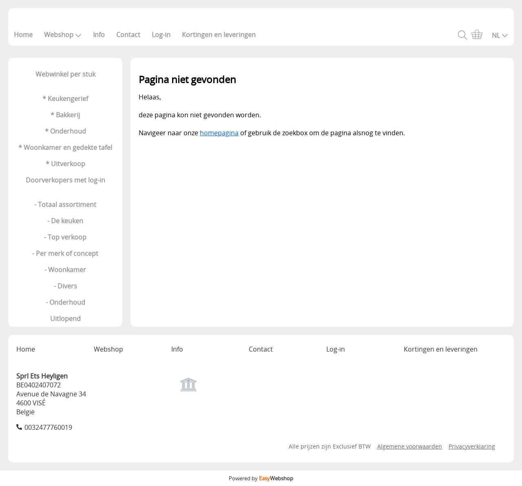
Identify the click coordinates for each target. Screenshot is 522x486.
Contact (128, 34)
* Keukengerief (65, 98)
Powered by (261, 478)
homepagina (219, 132)
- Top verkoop (65, 237)
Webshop (63, 34)
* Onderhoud (65, 131)
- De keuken (65, 220)
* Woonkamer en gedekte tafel (65, 147)
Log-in (161, 34)
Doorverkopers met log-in (65, 180)
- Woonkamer (65, 269)
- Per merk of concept (65, 253)
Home (23, 34)
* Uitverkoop (65, 163)
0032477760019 (48, 427)
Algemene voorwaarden (409, 446)
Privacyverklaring (472, 446)
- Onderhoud (65, 302)
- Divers (65, 285)
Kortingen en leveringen (219, 34)
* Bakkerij (65, 114)
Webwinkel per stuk (65, 74)
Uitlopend (65, 318)
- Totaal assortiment (65, 204)
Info (99, 34)
